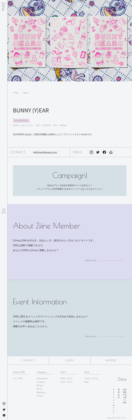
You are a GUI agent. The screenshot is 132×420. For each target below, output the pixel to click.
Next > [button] (26, 93)
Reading (41, 392)
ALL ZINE (18, 378)
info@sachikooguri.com (45, 152)
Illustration (21, 121)
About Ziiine (91, 378)
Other (40, 396)
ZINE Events (67, 378)
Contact (28, 360)
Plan (86, 382)
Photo (40, 389)
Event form (66, 382)
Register (111, 360)
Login (70, 360)
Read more (91, 260)
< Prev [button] (15, 93)
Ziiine (3, 6)
